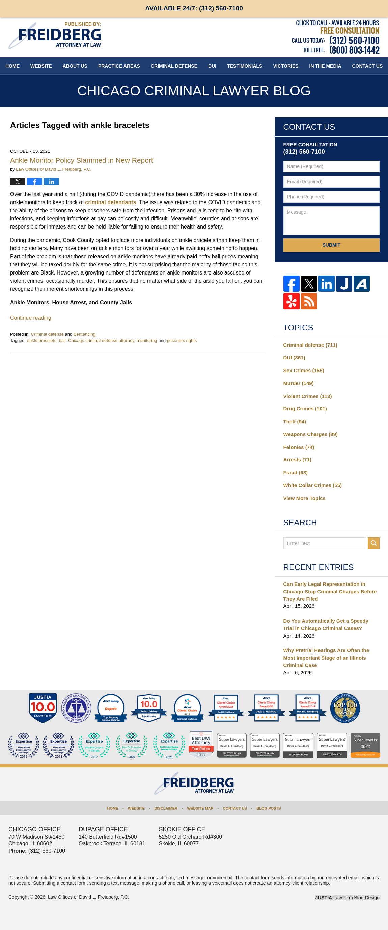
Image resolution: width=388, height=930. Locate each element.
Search (374, 543)
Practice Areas (119, 66)
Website (41, 66)
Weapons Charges (310, 434)
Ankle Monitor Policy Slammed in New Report (81, 160)
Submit (331, 245)
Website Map (200, 808)
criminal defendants (110, 202)
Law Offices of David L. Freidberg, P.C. (88, 897)
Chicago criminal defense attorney (101, 340)
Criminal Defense (174, 66)
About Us (75, 66)
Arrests (297, 459)
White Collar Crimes (312, 485)
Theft (294, 421)
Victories (285, 66)
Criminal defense (47, 334)
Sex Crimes (303, 370)
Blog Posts (268, 808)
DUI (212, 66)
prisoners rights (182, 340)
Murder (298, 383)
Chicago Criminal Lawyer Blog (54, 35)
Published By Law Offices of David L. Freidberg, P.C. (336, 37)
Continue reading (30, 318)
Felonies (298, 447)
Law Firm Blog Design (347, 897)
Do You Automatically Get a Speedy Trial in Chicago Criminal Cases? (325, 624)
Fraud (295, 472)
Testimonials (244, 66)
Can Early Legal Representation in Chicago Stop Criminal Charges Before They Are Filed (330, 591)
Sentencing (84, 334)
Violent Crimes (307, 396)
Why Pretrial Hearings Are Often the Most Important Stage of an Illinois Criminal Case (326, 657)
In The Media (325, 66)
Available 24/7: (194, 8)
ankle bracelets (41, 340)
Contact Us (235, 808)
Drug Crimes (305, 408)
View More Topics (304, 498)
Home (12, 66)
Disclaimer (166, 808)
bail (62, 340)
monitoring (147, 340)
